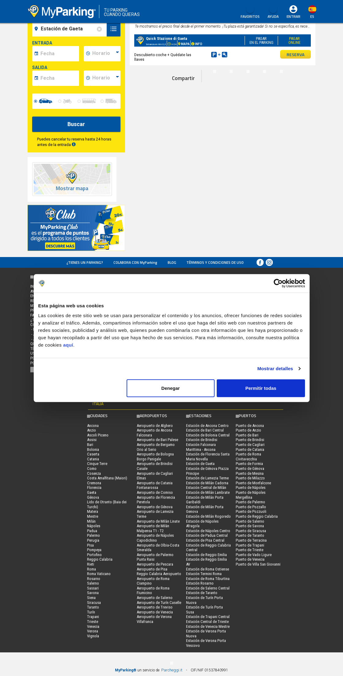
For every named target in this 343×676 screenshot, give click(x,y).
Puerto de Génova (250, 468)
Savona (93, 592)
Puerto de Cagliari (250, 444)
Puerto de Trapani (250, 545)
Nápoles (93, 526)
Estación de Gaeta (200, 463)
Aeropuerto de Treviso (155, 607)
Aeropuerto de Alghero (155, 425)
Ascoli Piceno (98, 435)
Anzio (91, 430)
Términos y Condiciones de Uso (215, 262)
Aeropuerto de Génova (155, 507)
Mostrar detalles (275, 368)
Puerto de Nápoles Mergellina (250, 495)
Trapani (93, 616)
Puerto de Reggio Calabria (257, 516)
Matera (92, 511)
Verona (92, 631)
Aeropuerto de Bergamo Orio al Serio (156, 447)
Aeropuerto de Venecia (155, 612)
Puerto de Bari (247, 435)
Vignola (93, 636)
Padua (92, 530)
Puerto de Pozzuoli (251, 511)
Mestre (92, 516)
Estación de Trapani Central (208, 616)
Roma (91, 569)
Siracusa (94, 602)
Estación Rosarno (200, 583)
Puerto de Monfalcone (253, 483)
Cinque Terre (97, 463)
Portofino (94, 554)
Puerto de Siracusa (251, 530)
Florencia (94, 487)
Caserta (93, 454)
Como (92, 468)
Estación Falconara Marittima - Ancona (201, 447)
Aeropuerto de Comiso (155, 492)
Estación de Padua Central (207, 535)
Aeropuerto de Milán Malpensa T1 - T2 (153, 528)
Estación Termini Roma (204, 573)
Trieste (92, 621)
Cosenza (94, 473)
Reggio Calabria (99, 559)
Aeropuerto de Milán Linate (158, 521)
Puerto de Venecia (250, 559)
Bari (90, 444)
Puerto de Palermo (250, 502)
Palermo (93, 535)
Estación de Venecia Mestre (208, 626)
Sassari (93, 588)
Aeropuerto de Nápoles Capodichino (155, 538)
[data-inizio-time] (105, 53)
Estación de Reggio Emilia (206, 554)
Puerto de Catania (250, 449)
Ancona (93, 425)
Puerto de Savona (250, 526)
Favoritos (250, 12)
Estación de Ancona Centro (207, 425)
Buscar (76, 124)
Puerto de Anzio (248, 430)
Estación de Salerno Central (208, 588)
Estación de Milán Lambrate (208, 492)
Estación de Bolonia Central (208, 435)
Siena (91, 597)
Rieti (90, 564)
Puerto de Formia (249, 463)
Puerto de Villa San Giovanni (258, 564)
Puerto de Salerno (250, 521)
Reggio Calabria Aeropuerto (159, 573)
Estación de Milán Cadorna (207, 483)
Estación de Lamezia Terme (207, 478)
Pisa (90, 545)
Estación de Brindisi (201, 439)
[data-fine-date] (59, 78)
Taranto (93, 607)
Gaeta (91, 492)
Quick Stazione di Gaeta (166, 38)
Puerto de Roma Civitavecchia (248, 456)
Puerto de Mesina (250, 473)
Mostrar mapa (72, 188)
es (312, 16)
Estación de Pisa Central (205, 540)
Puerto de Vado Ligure (254, 554)
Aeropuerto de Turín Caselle (159, 602)
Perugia (93, 540)
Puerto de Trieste (249, 549)
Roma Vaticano (99, 573)
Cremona (94, 483)
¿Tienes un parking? (85, 262)
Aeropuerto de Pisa (152, 569)
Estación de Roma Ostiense (207, 569)
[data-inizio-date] (59, 53)
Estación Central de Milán (206, 487)
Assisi (92, 439)
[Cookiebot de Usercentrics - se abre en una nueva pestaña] (278, 283)
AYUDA (273, 12)
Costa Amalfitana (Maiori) (107, 478)
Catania (93, 459)
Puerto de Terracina (251, 540)
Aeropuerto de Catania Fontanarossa (155, 485)
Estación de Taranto (201, 592)
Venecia (93, 626)
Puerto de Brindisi (250, 439)
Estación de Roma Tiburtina (208, 578)
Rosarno (93, 578)
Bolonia (93, 449)
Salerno (93, 583)
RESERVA (295, 54)
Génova (93, 497)
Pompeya (94, 549)
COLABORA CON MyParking (135, 262)
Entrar (293, 16)
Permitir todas (261, 387)
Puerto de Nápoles (250, 487)
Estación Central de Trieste (207, 621)
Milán (91, 521)
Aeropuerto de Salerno (155, 597)
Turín (91, 612)
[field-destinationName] (70, 28)
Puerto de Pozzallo (251, 507)
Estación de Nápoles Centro (208, 530)
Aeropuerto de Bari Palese (157, 439)
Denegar (170, 387)
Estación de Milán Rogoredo (208, 516)
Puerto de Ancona (250, 425)
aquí (68, 344)
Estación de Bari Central (205, 430)
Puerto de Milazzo (250, 478)
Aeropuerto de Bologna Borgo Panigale (155, 456)
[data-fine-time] (105, 78)
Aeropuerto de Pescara (155, 564)
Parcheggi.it (171, 670)
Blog (172, 262)
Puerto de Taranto (250, 535)
